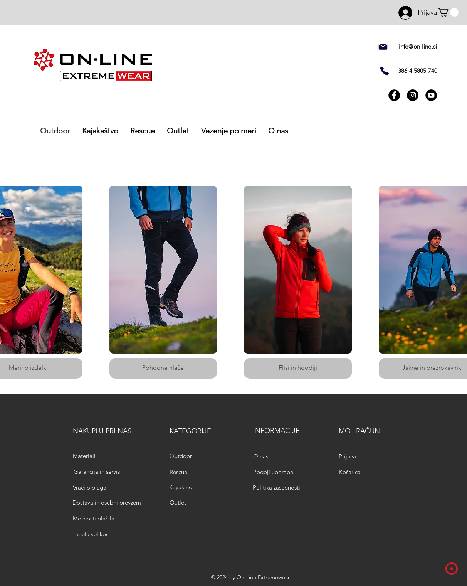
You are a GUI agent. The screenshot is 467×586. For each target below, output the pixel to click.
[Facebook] (394, 95)
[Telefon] (385, 71)
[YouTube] (431, 95)
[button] (448, 12)
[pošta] (383, 47)
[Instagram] (412, 95)
